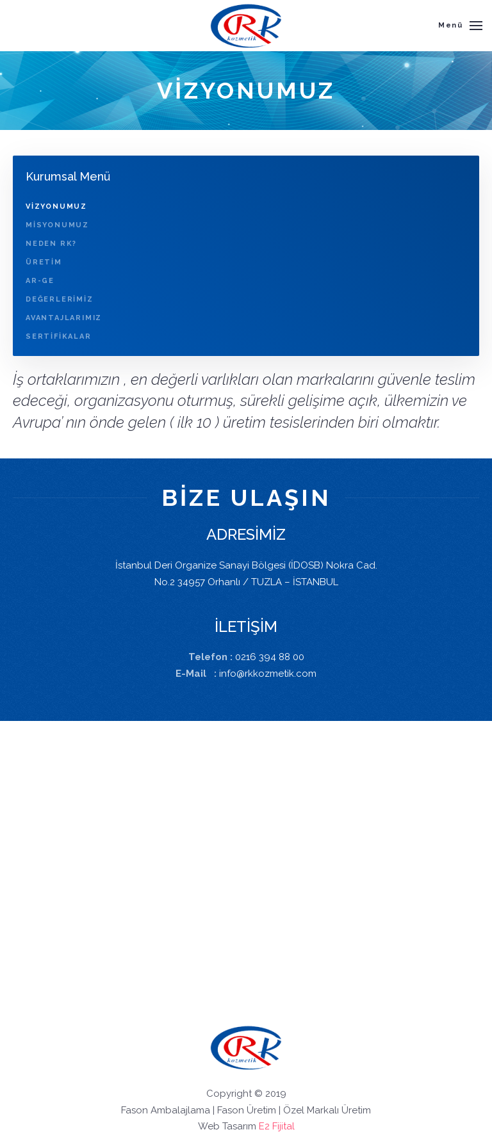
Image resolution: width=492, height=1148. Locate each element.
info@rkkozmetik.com (267, 673)
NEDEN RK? (51, 243)
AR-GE (40, 281)
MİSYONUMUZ (57, 225)
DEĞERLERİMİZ (60, 299)
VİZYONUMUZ (56, 206)
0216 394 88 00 (269, 657)
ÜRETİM (44, 262)
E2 (264, 1126)
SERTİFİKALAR (59, 336)
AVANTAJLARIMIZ (64, 318)
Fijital (283, 1126)
